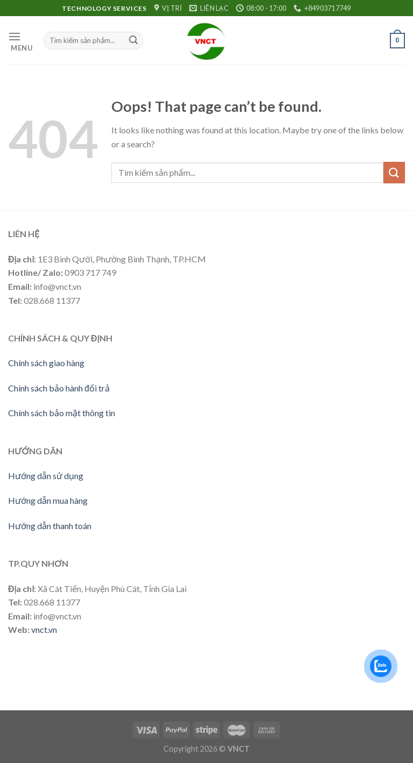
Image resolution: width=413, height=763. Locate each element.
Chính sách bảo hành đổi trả (59, 388)
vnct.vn (44, 629)
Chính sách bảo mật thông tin (61, 413)
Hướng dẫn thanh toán (49, 525)
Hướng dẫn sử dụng (45, 475)
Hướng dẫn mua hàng (48, 500)
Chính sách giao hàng (46, 363)
